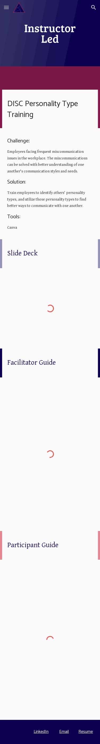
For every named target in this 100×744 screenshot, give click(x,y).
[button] (6, 7)
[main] (50, 108)
